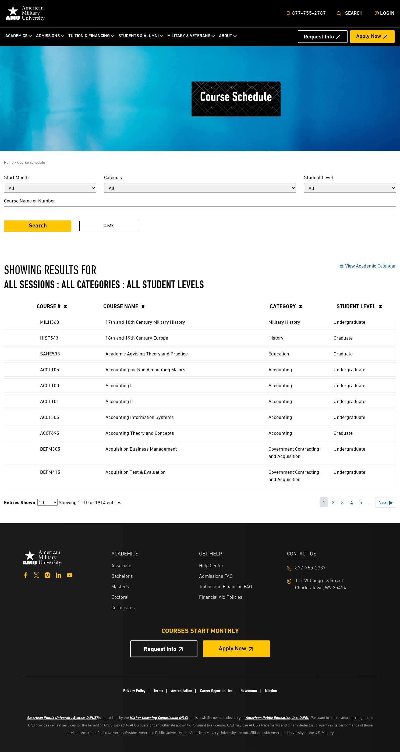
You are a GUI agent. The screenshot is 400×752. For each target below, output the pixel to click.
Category (113, 177)
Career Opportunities (216, 690)
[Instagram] (47, 575)
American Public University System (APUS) (62, 717)
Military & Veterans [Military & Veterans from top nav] (188, 36)
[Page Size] (47, 502)
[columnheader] (66, 306)
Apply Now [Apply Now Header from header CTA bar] (368, 36)
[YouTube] (69, 575)
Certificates (123, 608)
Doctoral (120, 597)
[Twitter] (36, 575)
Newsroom (248, 690)
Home (8, 162)
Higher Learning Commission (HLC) (159, 717)
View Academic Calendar (367, 266)
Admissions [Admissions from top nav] (48, 36)
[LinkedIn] (58, 575)
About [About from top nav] (225, 36)
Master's (120, 587)
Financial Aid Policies (220, 597)
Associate (121, 566)
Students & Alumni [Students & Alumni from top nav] (138, 36)
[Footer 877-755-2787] (331, 568)
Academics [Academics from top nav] (16, 36)
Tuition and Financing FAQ (225, 587)
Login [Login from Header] (387, 13)
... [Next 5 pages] (370, 502)
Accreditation (181, 690)
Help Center (211, 566)
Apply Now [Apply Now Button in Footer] (232, 649)
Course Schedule (31, 162)
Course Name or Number (29, 201)
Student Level (318, 177)
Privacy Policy (134, 690)
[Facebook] (25, 575)
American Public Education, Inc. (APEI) (277, 717)
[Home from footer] (42, 557)
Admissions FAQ (216, 576)
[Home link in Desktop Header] (25, 13)
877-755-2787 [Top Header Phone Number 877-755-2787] (309, 13)
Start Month (16, 177)
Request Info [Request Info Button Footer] (160, 649)
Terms (158, 690)
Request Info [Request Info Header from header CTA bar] (319, 36)
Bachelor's (122, 576)
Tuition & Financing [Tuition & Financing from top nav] (89, 36)
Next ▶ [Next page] (385, 502)
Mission (271, 690)
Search (354, 13)
